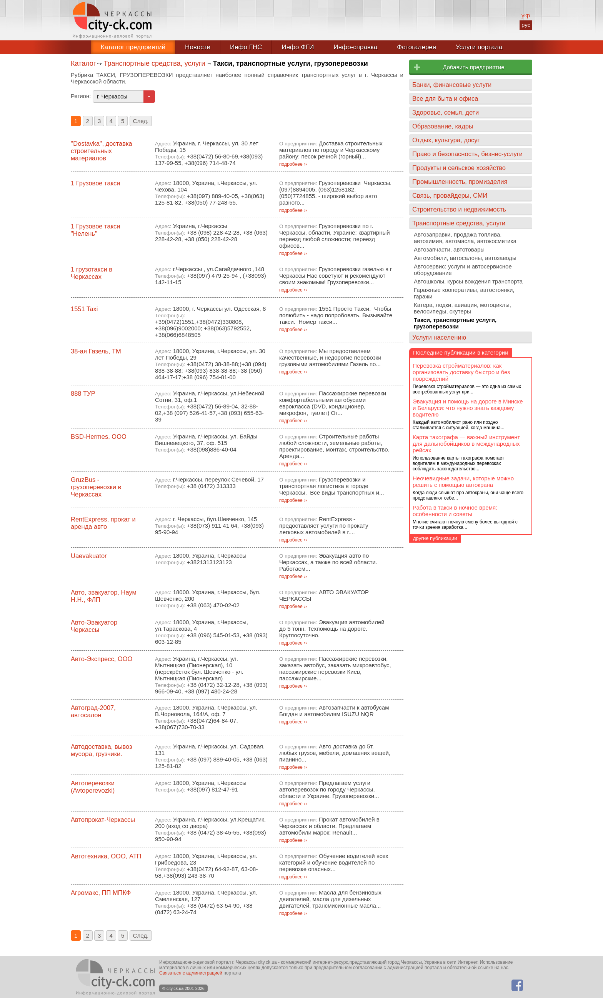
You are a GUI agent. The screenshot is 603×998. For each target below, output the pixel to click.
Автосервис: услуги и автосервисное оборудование (463, 269)
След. (141, 121)
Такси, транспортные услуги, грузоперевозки (455, 323)
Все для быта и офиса (445, 98)
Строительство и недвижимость (459, 209)
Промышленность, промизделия (460, 181)
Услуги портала (479, 47)
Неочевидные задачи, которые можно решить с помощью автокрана (463, 481)
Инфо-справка (356, 47)
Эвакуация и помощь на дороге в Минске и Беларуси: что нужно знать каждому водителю (468, 408)
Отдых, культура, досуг (446, 140)
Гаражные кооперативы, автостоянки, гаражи (464, 293)
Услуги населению (439, 337)
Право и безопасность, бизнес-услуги (467, 153)
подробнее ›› (293, 164)
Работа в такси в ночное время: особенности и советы (455, 510)
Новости (197, 47)
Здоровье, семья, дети (445, 112)
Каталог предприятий (133, 47)
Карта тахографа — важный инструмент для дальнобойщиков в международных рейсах (466, 443)
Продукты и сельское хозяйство (459, 167)
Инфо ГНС (246, 47)
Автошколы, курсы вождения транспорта (468, 281)
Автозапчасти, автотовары (449, 249)
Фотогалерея (416, 47)
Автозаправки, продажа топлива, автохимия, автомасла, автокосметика (465, 237)
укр (525, 15)
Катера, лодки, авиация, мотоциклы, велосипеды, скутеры (462, 308)
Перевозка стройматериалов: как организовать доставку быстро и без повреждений (461, 372)
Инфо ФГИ (298, 47)
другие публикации (435, 538)
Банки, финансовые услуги (451, 84)
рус (525, 25)
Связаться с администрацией (190, 973)
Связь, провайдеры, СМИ (449, 195)
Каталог (83, 63)
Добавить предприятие (473, 67)
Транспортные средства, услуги (154, 63)
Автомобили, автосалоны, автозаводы (465, 258)
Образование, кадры (442, 126)
